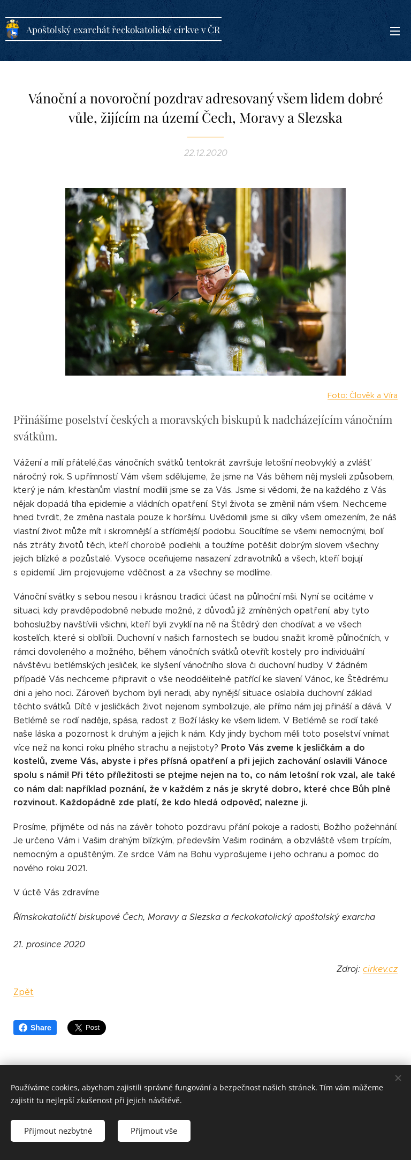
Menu (395, 31)
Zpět (23, 992)
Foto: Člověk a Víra (363, 395)
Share (35, 1027)
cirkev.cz (380, 969)
